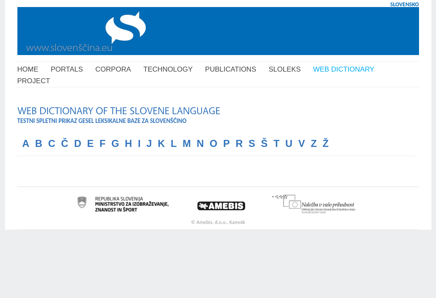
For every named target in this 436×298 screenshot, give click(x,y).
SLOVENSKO (404, 4)
